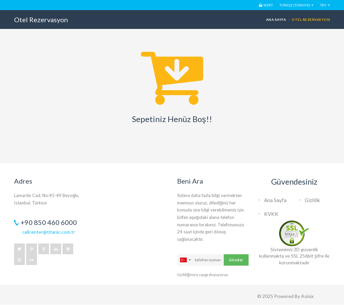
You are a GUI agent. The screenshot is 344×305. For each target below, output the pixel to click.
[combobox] (185, 260)
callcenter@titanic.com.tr (48, 232)
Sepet (266, 5)
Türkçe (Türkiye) (295, 5)
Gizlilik (312, 200)
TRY (323, 5)
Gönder (236, 260)
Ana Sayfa (276, 19)
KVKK (271, 214)
